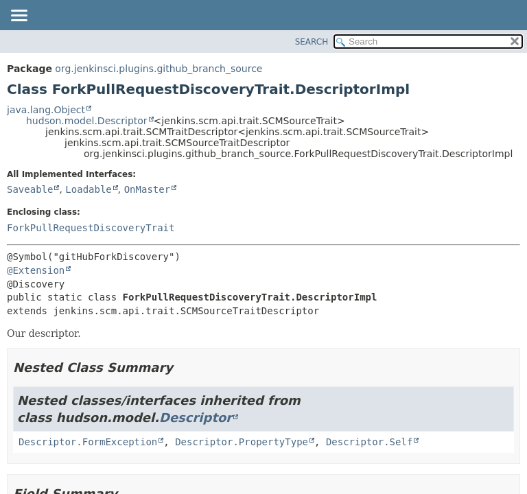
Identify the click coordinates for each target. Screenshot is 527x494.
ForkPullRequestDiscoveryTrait (90, 227)
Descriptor (195, 417)
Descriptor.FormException (88, 441)
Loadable (88, 189)
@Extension (36, 270)
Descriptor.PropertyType (241, 441)
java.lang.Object (46, 109)
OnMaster (147, 189)
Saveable (30, 189)
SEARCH (312, 42)
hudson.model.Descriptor (87, 120)
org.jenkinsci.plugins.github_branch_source (158, 68)
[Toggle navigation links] (18, 16)
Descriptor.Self (369, 441)
